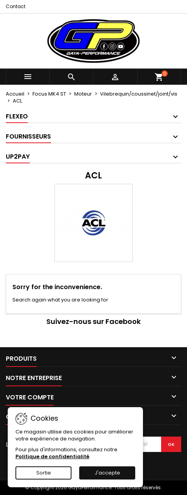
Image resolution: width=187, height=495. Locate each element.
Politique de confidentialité (52, 456)
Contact (16, 6)
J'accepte (107, 472)
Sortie (43, 472)
